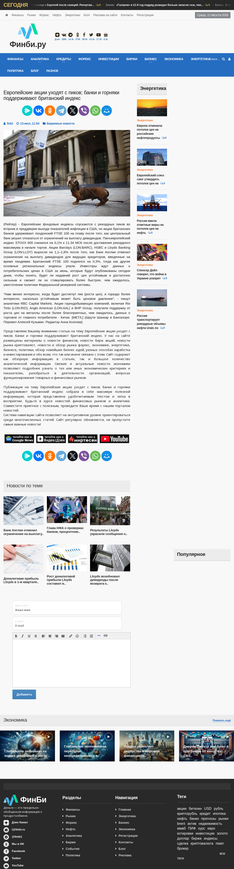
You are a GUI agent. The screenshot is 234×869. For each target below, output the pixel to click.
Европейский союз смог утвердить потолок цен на (150, 179)
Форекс (44, 15)
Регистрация (145, 15)
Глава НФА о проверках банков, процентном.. (65, 529)
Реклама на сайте (105, 15)
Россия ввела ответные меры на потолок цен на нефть (150, 227)
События (72, 848)
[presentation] (16, 636)
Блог (87, 15)
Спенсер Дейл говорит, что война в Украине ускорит (151, 274)
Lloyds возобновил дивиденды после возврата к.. (105, 579)
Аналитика (74, 835)
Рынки (31, 15)
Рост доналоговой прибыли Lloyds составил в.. (61, 579)
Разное (52, 71)
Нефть (57, 15)
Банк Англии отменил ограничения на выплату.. (23, 532)
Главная (125, 809)
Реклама (125, 855)
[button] (16, 636)
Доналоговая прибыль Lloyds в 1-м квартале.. (21, 580)
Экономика (173, 59)
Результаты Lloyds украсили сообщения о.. (108, 532)
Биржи (131, 59)
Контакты (127, 15)
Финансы (18, 15)
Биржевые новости (60, 123)
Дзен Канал (20, 822)
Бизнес (48, 5)
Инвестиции (108, 59)
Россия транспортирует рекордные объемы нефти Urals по (151, 322)
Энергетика (72, 15)
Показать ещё (222, 720)
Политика (15, 71)
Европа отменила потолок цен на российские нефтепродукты (149, 132)
